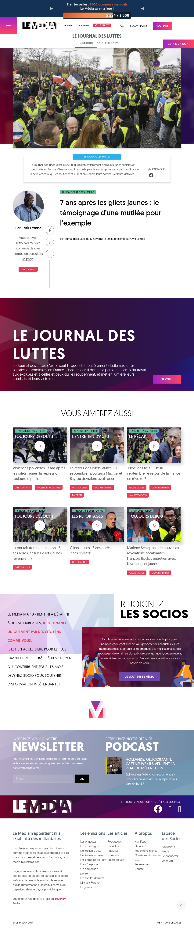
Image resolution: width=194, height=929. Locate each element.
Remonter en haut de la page (181, 905)
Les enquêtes (88, 841)
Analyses (113, 850)
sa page (28, 259)
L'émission (86, 43)
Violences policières (48, 487)
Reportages (115, 841)
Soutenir (162, 25)
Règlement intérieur (146, 850)
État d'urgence (89, 864)
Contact (139, 869)
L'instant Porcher (90, 882)
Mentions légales (169, 922)
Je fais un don (178, 44)
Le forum (83, 25)
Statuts (139, 846)
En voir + (167, 379)
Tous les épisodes (107, 43)
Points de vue (116, 860)
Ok (82, 779)
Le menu (69, 25)
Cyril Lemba (31, 228)
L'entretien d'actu (90, 850)
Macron (77, 495)
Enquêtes (113, 846)
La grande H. (88, 887)
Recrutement (142, 864)
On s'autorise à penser (89, 871)
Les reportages (89, 846)
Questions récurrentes (148, 855)
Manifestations (138, 495)
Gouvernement (103, 487)
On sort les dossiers (92, 878)
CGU (138, 860)
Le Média (43, 806)
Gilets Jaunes (28, 269)
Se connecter (138, 25)
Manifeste (140, 841)
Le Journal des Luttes (97, 156)
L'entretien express (91, 855)
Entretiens (113, 855)
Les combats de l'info (93, 860)
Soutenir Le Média (168, 849)
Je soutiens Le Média (139, 677)
